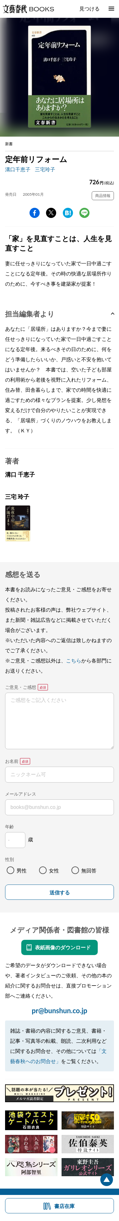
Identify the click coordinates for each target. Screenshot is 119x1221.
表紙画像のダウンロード (63, 947)
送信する (60, 892)
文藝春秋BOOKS (28, 9)
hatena (68, 213)
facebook (35, 213)
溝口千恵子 (17, 169)
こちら (73, 660)
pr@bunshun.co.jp (59, 1010)
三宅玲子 (45, 169)
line (84, 213)
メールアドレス (20, 794)
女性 (54, 870)
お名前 (11, 761)
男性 (22, 870)
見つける (89, 8)
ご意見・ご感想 (20, 687)
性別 (9, 859)
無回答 (88, 870)
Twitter (51, 213)
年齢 (9, 826)
